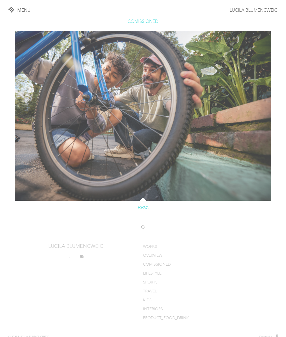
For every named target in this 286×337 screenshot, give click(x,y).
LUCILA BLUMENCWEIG (254, 10)
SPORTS (150, 282)
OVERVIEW (152, 256)
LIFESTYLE (152, 273)
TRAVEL (150, 291)
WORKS (150, 247)
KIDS (147, 300)
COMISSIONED (143, 22)
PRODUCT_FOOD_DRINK (166, 318)
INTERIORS (153, 309)
